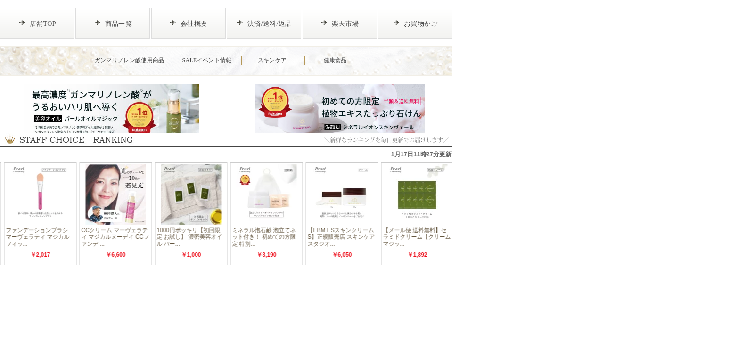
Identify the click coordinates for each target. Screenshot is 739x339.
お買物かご (421, 23)
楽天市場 (345, 23)
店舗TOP (43, 23)
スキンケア (272, 60)
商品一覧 (118, 23)
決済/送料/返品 (269, 23)
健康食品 (335, 60)
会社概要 (194, 23)
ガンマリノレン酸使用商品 (129, 60)
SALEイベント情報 (206, 60)
